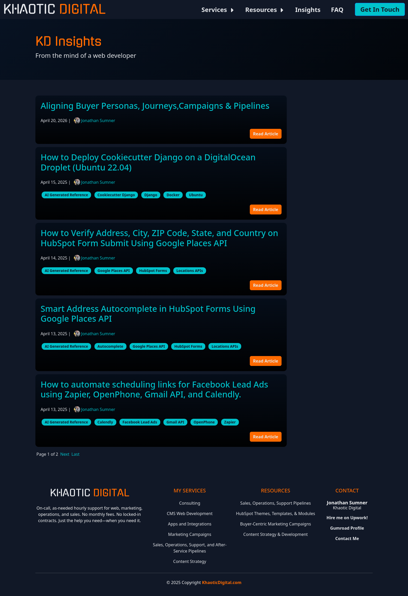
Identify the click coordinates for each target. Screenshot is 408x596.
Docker (173, 194)
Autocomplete (110, 346)
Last (76, 454)
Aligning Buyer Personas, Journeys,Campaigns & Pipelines (155, 105)
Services (218, 9)
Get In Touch (379, 9)
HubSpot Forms (153, 270)
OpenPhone (204, 422)
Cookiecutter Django (116, 194)
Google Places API (114, 270)
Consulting (189, 503)
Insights (307, 9)
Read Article (265, 134)
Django (150, 194)
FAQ (337, 9)
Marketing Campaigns (189, 534)
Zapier (230, 422)
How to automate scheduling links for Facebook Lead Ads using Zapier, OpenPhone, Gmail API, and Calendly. (154, 389)
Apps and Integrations (190, 524)
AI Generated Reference (66, 194)
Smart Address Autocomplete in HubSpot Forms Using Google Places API (148, 313)
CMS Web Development (190, 513)
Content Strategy (189, 561)
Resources (265, 9)
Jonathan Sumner (98, 120)
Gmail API (175, 422)
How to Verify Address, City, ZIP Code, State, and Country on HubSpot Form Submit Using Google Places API (159, 237)
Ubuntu (196, 194)
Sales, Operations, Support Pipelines (275, 503)
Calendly (105, 422)
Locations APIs (189, 270)
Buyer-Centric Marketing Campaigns (275, 524)
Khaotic (54, 9)
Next (64, 454)
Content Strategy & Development (275, 534)
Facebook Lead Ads (140, 422)
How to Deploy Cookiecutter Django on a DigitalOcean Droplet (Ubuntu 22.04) (148, 162)
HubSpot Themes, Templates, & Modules (275, 513)
